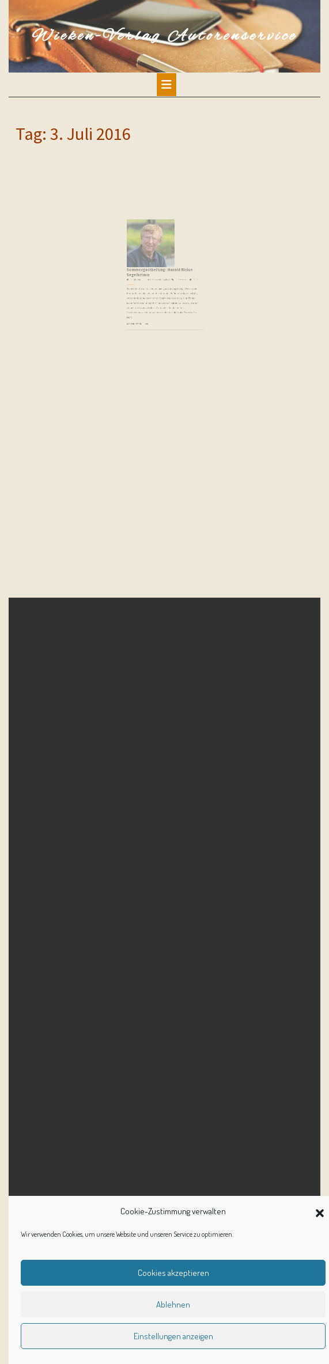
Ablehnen (173, 1304)
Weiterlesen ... (143, 307)
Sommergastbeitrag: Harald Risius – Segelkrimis (162, 268)
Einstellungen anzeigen (173, 1336)
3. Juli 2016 (143, 274)
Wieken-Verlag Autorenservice (164, 36)
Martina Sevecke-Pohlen (160, 274)
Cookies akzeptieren (173, 1272)
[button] (320, 1211)
